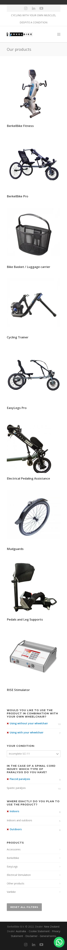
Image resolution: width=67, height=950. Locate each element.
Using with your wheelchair (26, 732)
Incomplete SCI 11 (19, 753)
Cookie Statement (39, 931)
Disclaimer (31, 936)
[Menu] (58, 34)
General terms (48, 936)
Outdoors (16, 829)
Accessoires (14, 849)
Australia (21, 931)
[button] (59, 942)
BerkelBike (13, 858)
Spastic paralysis (16, 788)
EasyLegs (12, 866)
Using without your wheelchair (29, 723)
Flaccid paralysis (20, 779)
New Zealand (51, 926)
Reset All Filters (24, 907)
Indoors (14, 811)
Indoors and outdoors (19, 820)
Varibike (11, 891)
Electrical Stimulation (19, 875)
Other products (15, 883)
